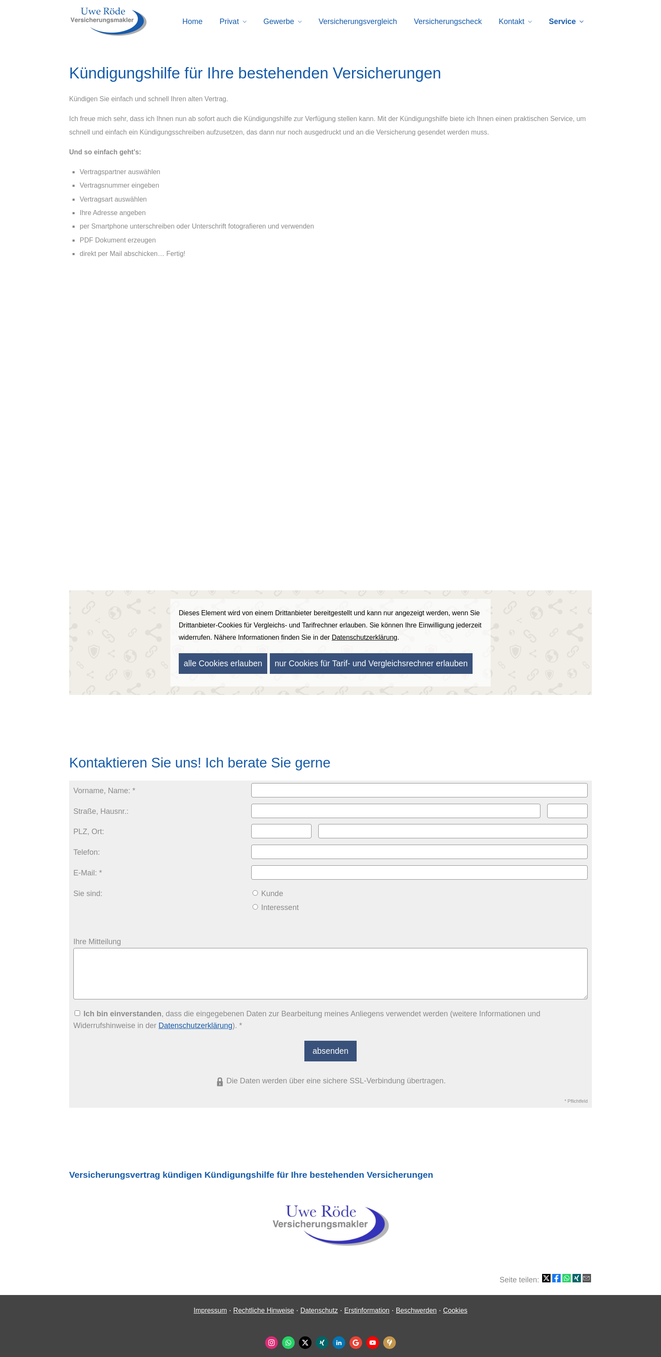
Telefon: (86, 849)
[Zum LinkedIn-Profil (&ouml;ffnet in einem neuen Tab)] (339, 1336)
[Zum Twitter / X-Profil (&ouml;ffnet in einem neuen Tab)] (305, 1336)
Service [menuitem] (562, 21)
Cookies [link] (455, 1303)
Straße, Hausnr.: (101, 808)
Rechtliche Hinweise (263, 1303)
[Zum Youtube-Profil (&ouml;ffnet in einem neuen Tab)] (372, 1336)
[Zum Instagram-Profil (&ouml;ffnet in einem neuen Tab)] (271, 1336)
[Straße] (396, 807)
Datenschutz (319, 1303)
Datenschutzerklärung (195, 1022)
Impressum (210, 1303)
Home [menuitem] (193, 21)
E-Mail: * (87, 869)
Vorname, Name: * (104, 787)
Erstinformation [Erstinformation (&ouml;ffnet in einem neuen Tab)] (367, 1303)
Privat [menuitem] (229, 21)
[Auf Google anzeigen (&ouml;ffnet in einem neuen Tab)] (355, 1336)
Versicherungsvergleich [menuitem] (358, 21)
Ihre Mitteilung (97, 938)
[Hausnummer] (567, 807)
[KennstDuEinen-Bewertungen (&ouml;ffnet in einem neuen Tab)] (389, 1336)
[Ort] (453, 828)
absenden (330, 1045)
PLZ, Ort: (88, 828)
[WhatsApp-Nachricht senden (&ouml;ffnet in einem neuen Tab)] (288, 1336)
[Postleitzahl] (281, 828)
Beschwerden (416, 1303)
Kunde (268, 890)
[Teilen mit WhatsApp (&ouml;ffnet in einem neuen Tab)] (566, 1271)
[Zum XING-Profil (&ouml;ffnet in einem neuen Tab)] (322, 1336)
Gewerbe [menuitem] (278, 21)
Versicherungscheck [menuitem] (448, 21)
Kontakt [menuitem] (511, 21)
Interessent (276, 904)
